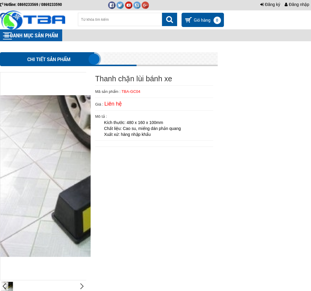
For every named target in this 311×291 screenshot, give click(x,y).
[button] (7, 35)
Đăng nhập (297, 4)
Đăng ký (270, 4)
